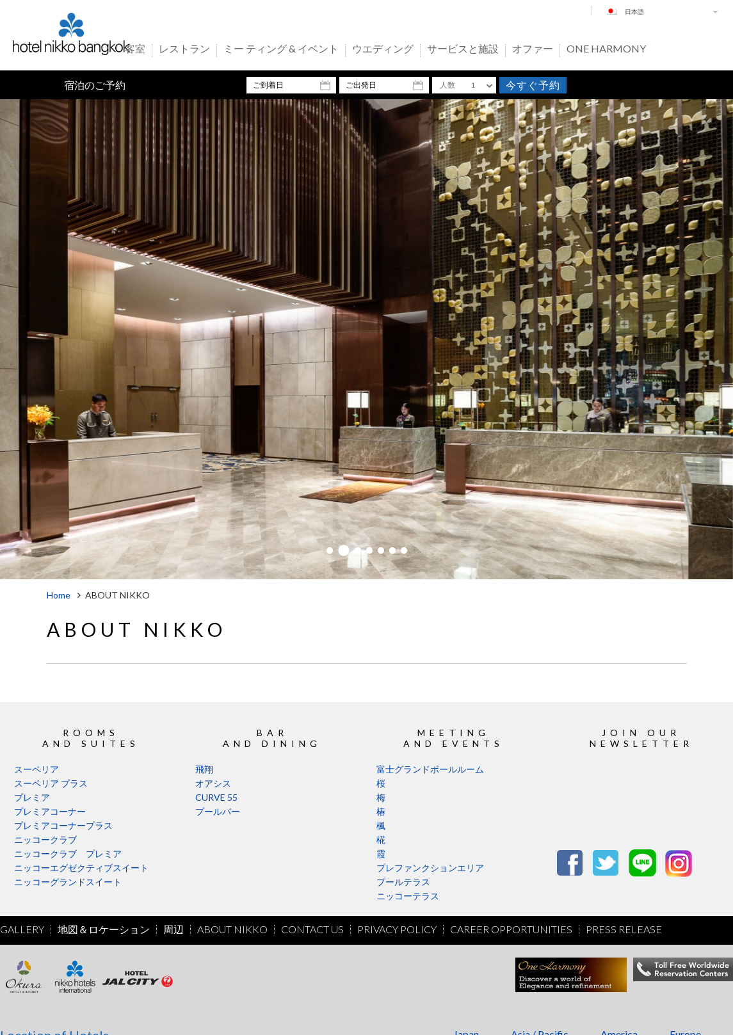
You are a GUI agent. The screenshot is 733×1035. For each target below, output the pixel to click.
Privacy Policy (397, 929)
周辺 (173, 929)
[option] (366, 339)
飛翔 (204, 769)
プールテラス (403, 881)
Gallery (22, 929)
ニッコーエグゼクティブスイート (81, 867)
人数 (447, 85)
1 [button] (330, 551)
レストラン (184, 49)
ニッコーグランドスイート (68, 881)
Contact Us (312, 929)
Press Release (624, 929)
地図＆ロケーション (104, 929)
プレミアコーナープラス (63, 825)
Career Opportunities (511, 929)
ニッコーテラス (407, 895)
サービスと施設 (463, 49)
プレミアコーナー (50, 811)
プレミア (32, 797)
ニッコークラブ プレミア (68, 853)
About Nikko (232, 929)
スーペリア (36, 769)
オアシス (213, 783)
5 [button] (381, 551)
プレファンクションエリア (430, 867)
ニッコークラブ (45, 839)
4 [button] (369, 551)
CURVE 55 (216, 797)
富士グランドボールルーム (430, 769)
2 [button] (343, 551)
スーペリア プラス (51, 783)
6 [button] (392, 551)
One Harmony (606, 49)
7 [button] (404, 551)
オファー (532, 49)
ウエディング (383, 49)
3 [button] (358, 551)
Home (58, 595)
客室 (135, 49)
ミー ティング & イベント (281, 49)
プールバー (217, 811)
